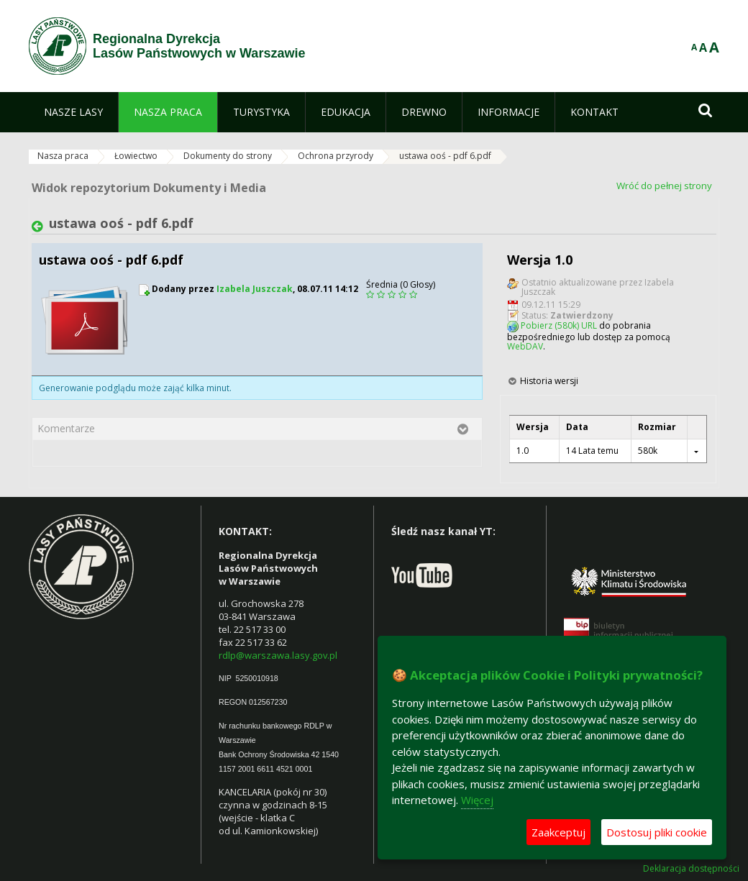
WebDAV (525, 346)
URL (589, 325)
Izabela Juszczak (254, 289)
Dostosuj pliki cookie (656, 832)
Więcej (477, 800)
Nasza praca (62, 156)
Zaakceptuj (558, 832)
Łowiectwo (136, 156)
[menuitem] (73, 112)
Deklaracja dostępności (691, 869)
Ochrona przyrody (335, 156)
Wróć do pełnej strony (664, 185)
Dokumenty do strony (227, 156)
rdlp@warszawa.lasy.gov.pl (278, 655)
